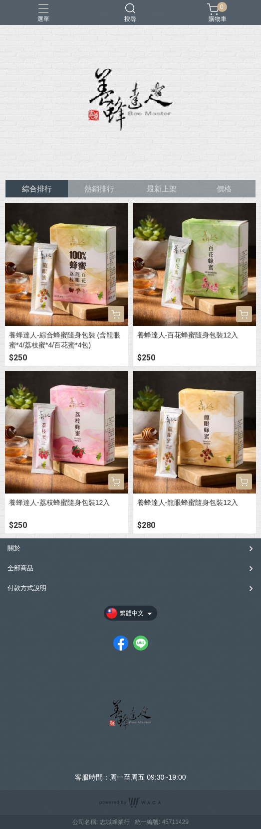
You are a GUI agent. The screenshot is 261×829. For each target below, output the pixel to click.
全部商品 (20, 568)
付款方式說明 (26, 588)
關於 (13, 548)
